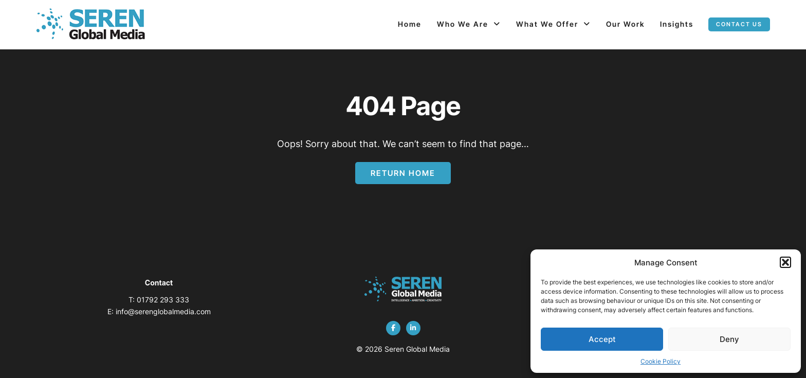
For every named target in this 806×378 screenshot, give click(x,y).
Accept (602, 339)
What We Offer (547, 24)
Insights (676, 24)
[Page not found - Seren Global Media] (90, 25)
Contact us (739, 24)
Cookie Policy (660, 361)
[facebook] (393, 328)
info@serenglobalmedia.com (163, 311)
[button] (785, 262)
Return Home (403, 173)
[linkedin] (413, 328)
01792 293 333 (163, 299)
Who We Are (462, 24)
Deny (729, 339)
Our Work (625, 24)
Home (410, 24)
